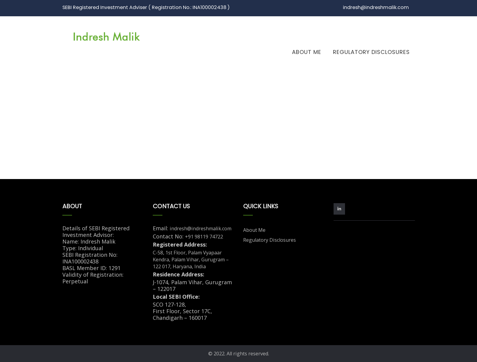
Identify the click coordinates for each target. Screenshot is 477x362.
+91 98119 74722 (204, 236)
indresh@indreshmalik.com (200, 228)
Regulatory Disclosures (371, 52)
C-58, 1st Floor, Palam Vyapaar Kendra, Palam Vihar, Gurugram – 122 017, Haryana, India (191, 259)
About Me (306, 52)
